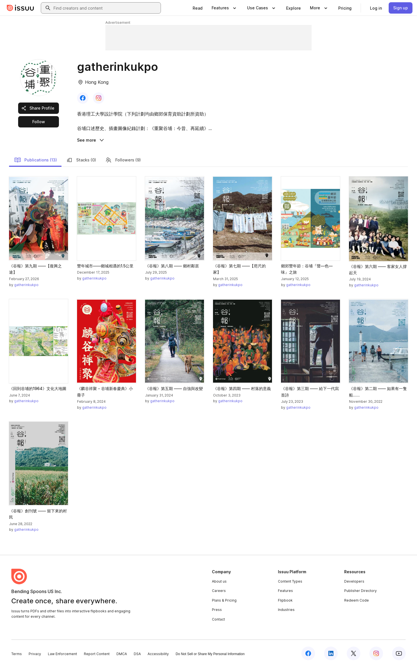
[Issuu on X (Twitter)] (353, 653)
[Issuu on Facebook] (308, 653)
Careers (219, 591)
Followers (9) (123, 160)
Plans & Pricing (224, 600)
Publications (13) (35, 160)
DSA (137, 654)
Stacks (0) (81, 160)
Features (285, 591)
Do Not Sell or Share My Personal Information (210, 654)
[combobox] (106, 8)
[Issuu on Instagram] (376, 653)
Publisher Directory (360, 591)
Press (217, 610)
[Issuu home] (20, 8)
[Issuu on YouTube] (399, 653)
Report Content (97, 654)
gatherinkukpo (26, 285)
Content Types (290, 581)
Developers (354, 581)
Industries (286, 610)
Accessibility (158, 654)
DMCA (121, 654)
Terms (16, 654)
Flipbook (285, 600)
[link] (197, 8)
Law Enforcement (62, 654)
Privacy (35, 654)
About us (219, 581)
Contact (218, 619)
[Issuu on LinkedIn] (331, 653)
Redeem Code (356, 600)
